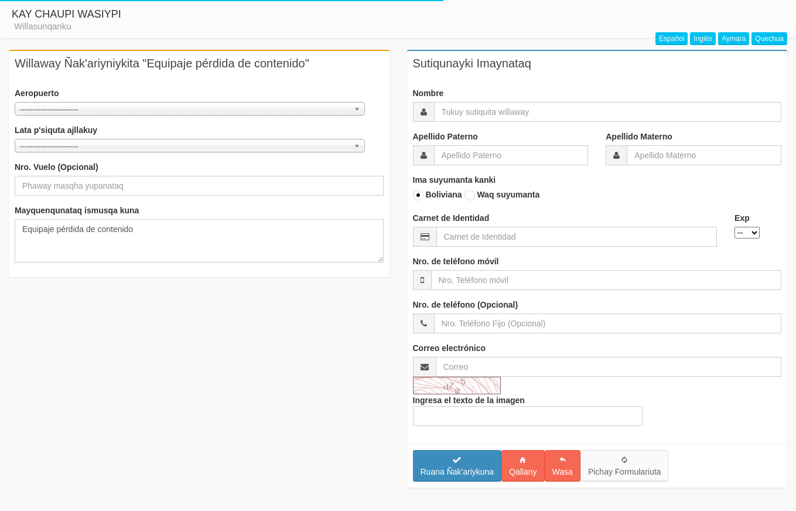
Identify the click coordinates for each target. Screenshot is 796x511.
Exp (742, 218)
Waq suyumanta (502, 195)
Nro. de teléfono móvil (456, 261)
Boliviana (437, 195)
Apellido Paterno (445, 136)
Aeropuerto (37, 93)
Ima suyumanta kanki (454, 180)
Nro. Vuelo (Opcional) (56, 167)
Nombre (428, 93)
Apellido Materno (639, 136)
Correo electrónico (449, 348)
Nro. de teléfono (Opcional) (465, 304)
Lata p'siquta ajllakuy (56, 130)
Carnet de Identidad (451, 218)
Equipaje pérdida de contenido (199, 241)
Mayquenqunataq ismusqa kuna (77, 210)
